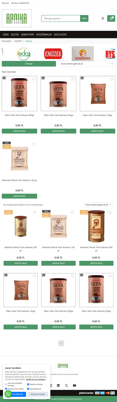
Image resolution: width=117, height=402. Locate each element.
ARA (84, 18)
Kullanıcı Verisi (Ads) (14, 389)
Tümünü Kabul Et (15, 394)
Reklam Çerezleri (35, 384)
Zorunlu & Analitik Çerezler (13, 384)
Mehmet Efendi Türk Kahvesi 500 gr (96, 249)
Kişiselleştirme (34, 389)
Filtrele (29, 63)
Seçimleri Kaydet (38, 394)
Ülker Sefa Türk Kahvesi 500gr (19, 115)
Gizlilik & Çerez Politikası (35, 379)
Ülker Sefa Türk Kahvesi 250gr (58, 115)
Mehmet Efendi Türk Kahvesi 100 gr (19, 180)
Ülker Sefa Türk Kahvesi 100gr (97, 115)
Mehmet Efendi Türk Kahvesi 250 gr (21, 249)
